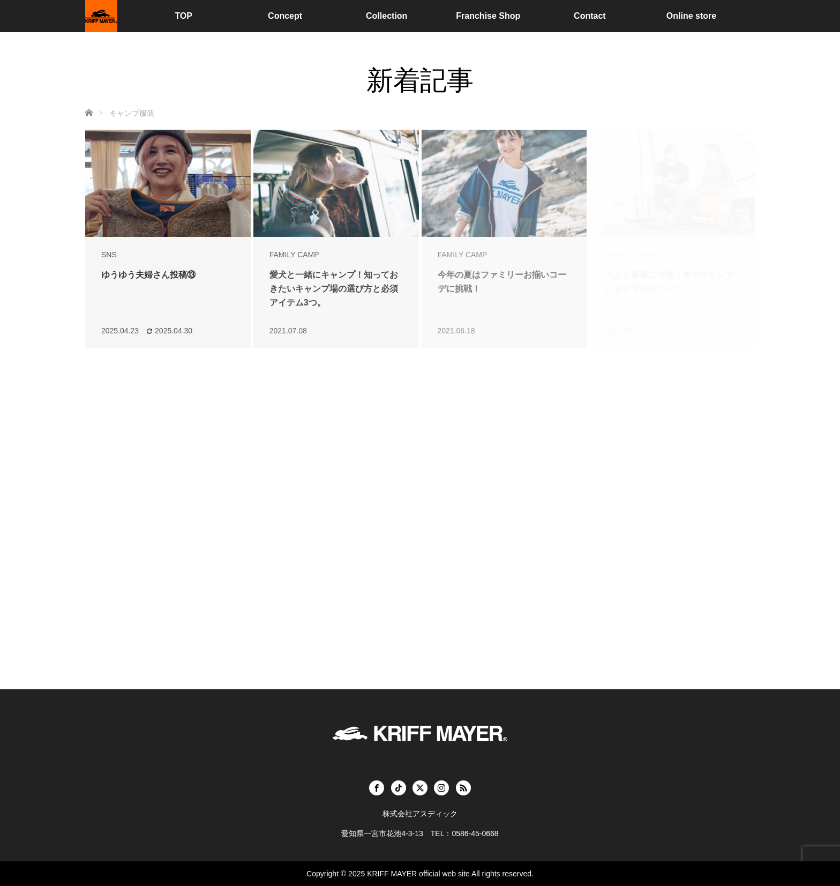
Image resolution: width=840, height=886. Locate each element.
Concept (285, 15)
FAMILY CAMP (294, 254)
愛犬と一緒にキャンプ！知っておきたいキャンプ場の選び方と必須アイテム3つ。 (333, 288)
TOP (183, 15)
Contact (590, 15)
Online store (691, 15)
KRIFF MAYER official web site (418, 873)
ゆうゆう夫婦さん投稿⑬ (148, 274)
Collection (386, 15)
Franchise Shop (488, 15)
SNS (109, 254)
